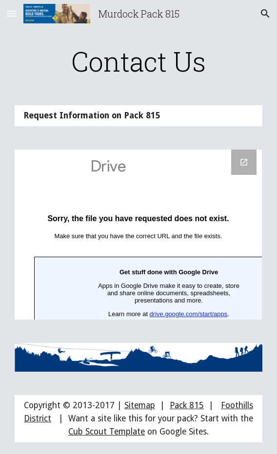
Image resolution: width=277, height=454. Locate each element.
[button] (11, 13)
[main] (138, 61)
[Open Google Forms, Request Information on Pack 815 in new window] (244, 162)
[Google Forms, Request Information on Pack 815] (138, 235)
